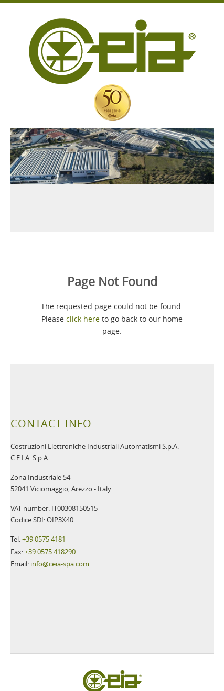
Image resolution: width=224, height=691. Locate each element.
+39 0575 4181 (44, 539)
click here (83, 319)
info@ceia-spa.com (59, 563)
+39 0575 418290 (50, 551)
